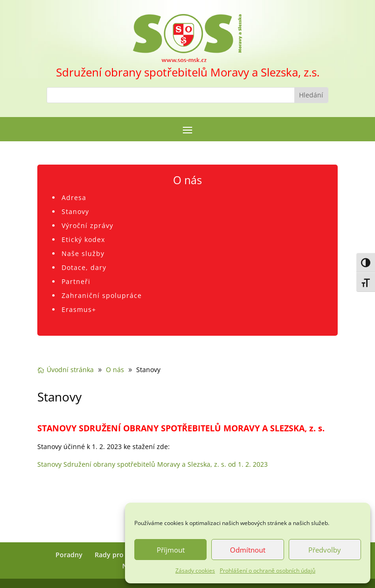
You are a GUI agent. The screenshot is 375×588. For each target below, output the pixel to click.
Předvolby (324, 549)
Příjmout (171, 549)
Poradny (69, 554)
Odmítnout (247, 549)
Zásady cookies (195, 570)
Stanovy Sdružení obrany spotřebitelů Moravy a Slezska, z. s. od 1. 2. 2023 (152, 464)
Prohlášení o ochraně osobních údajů (267, 570)
